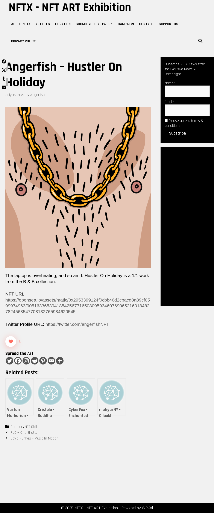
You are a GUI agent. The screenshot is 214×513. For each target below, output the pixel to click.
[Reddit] (34, 360)
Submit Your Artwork (94, 23)
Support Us (168, 23)
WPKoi (147, 508)
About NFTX (20, 23)
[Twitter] (9, 360)
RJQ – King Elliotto (24, 432)
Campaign (126, 23)
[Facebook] (18, 360)
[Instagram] (26, 360)
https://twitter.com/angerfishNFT (77, 324)
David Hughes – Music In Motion (34, 438)
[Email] (51, 360)
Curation (63, 23)
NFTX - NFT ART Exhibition (70, 7)
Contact (146, 23)
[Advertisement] (187, 226)
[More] (60, 360)
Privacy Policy (23, 41)
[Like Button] (10, 341)
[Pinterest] (43, 360)
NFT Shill (31, 426)
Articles (42, 23)
